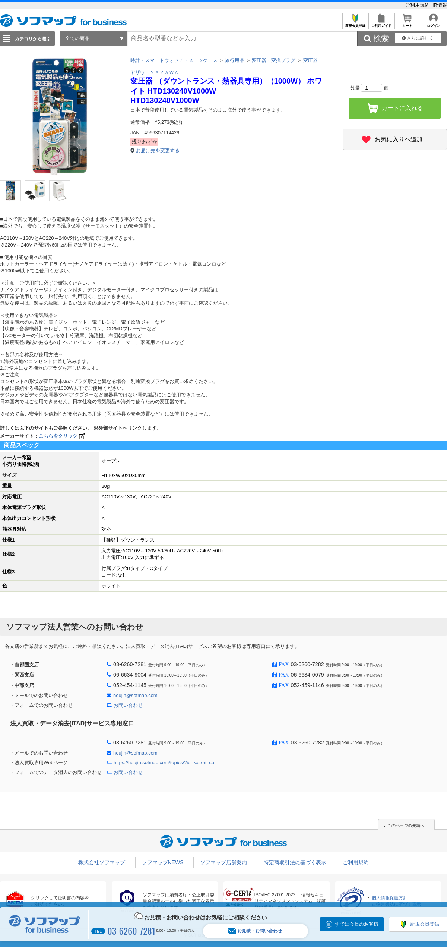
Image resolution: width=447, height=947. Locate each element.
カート (407, 24)
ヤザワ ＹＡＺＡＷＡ (154, 72)
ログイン (433, 24)
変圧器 (310, 60)
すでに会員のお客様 (356, 924)
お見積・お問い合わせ (255, 931)
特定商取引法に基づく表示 (295, 862)
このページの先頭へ (405, 825)
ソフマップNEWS (163, 862)
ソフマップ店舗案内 (223, 862)
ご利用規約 (418, 5)
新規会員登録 (355, 24)
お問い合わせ (128, 705)
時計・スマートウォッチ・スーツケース (174, 60)
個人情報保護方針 (390, 897)
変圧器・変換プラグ (273, 60)
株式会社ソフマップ (101, 862)
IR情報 (439, 5)
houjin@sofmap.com (135, 695)
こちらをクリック (63, 436)
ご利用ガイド (381, 24)
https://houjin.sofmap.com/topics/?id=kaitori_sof (165, 762)
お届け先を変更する (158, 150)
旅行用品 (234, 60)
